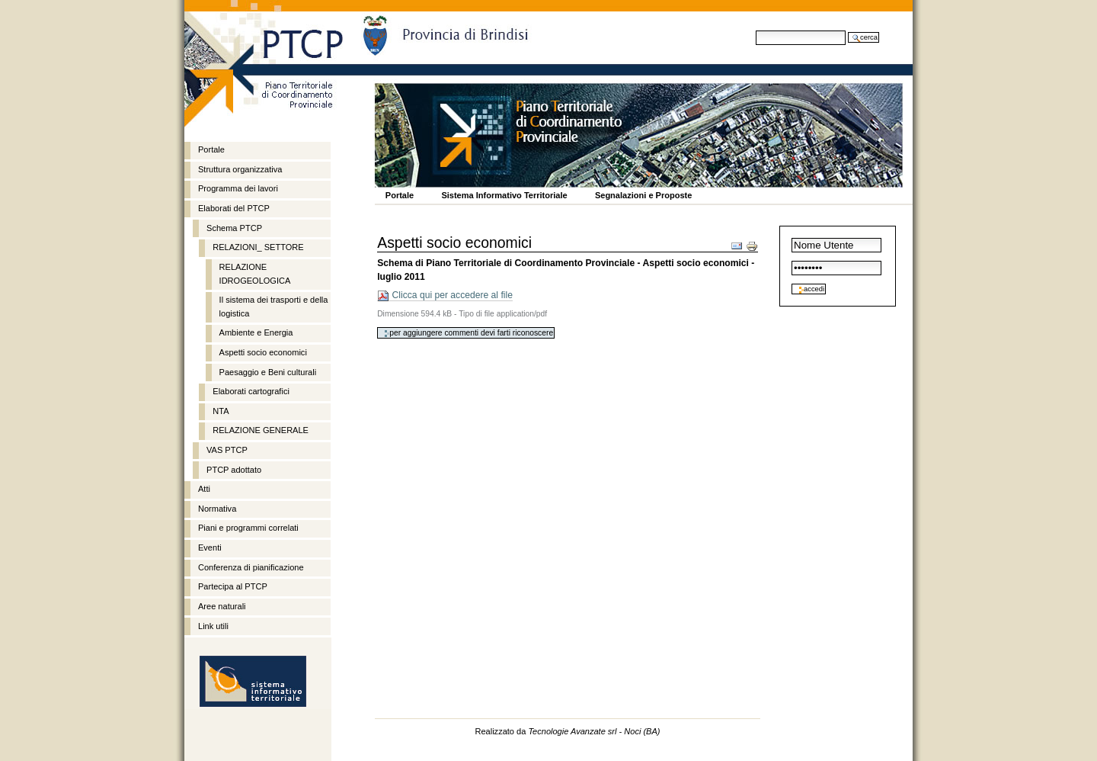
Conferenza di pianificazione (251, 567)
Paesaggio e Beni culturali (268, 372)
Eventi (210, 547)
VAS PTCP (227, 449)
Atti (204, 488)
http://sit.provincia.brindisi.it (253, 682)
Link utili (213, 626)
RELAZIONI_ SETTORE (258, 247)
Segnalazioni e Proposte (643, 195)
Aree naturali (222, 606)
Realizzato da (567, 731)
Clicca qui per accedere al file (445, 295)
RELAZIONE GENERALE (261, 430)
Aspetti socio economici (263, 352)
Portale (399, 195)
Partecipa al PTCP (232, 586)
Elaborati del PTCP (234, 208)
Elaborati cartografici (251, 391)
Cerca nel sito (755, 30)
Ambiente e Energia (256, 332)
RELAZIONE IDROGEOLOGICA (255, 273)
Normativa (217, 508)
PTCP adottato (233, 469)
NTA (221, 411)
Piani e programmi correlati (248, 527)
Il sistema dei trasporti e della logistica (273, 306)
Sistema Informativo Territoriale (504, 195)
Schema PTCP (234, 228)
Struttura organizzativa (240, 169)
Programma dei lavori (238, 188)
